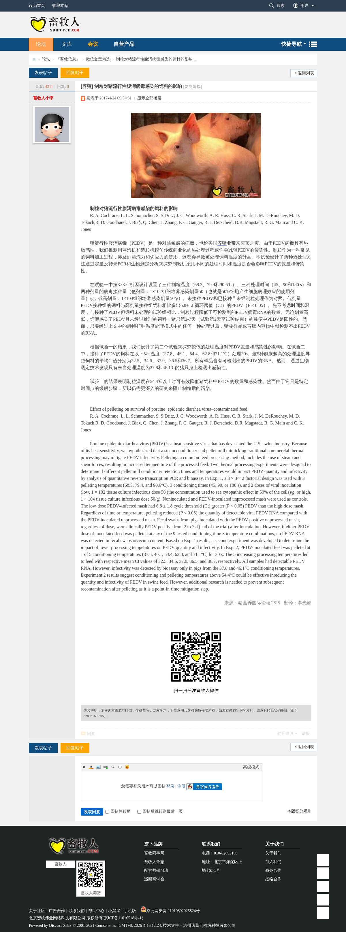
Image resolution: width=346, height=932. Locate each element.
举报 (306, 733)
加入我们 (273, 862)
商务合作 (273, 870)
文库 (67, 44)
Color (91, 767)
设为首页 (37, 5)
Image (98, 767)
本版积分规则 (299, 811)
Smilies (127, 767)
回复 (91, 734)
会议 (93, 44)
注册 (181, 786)
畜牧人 (34, 59)
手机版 (130, 911)
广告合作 (57, 911)
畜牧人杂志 (154, 862)
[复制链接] (192, 86)
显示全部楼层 (149, 98)
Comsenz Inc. (106, 925)
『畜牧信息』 (68, 59)
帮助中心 (96, 911)
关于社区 (37, 911)
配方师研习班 (156, 870)
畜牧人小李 (43, 98)
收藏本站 (60, 5)
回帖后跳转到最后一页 (160, 811)
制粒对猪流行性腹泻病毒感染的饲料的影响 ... (156, 59)
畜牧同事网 (154, 853)
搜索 (281, 5)
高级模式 (251, 767)
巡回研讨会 (154, 879)
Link (105, 767)
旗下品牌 (153, 844)
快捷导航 (291, 44)
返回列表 (306, 73)
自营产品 (124, 44)
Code (120, 767)
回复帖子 (75, 72)
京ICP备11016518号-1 (123, 918)
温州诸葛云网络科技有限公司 (209, 925)
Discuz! (55, 925)
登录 (170, 786)
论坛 (41, 44)
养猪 (222, 243)
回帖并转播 (118, 811)
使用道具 (286, 733)
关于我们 (274, 844)
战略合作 (273, 879)
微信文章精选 (98, 59)
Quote (113, 767)
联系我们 (211, 844)
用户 (304, 5)
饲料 (159, 208)
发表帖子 (43, 72)
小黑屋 (114, 911)
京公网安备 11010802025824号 (170, 911)
